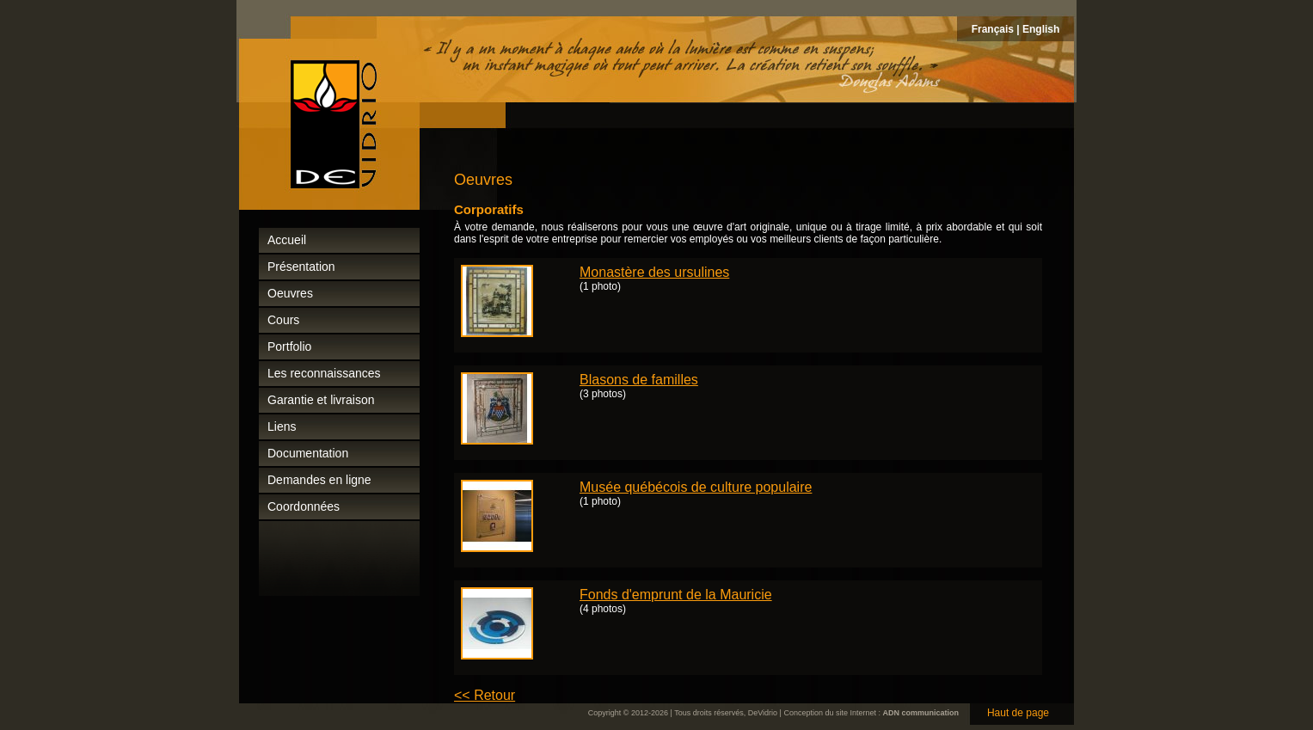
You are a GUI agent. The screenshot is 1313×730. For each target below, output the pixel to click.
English (1040, 29)
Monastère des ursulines (654, 272)
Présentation (301, 266)
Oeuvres (290, 293)
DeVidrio (762, 713)
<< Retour (484, 695)
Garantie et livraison (321, 400)
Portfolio (289, 346)
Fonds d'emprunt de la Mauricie (676, 594)
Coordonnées (303, 506)
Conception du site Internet (829, 713)
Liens (281, 426)
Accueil (286, 240)
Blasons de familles (639, 379)
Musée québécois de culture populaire (696, 487)
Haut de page (1018, 713)
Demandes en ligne (319, 480)
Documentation (307, 453)
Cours (283, 320)
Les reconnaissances (324, 373)
